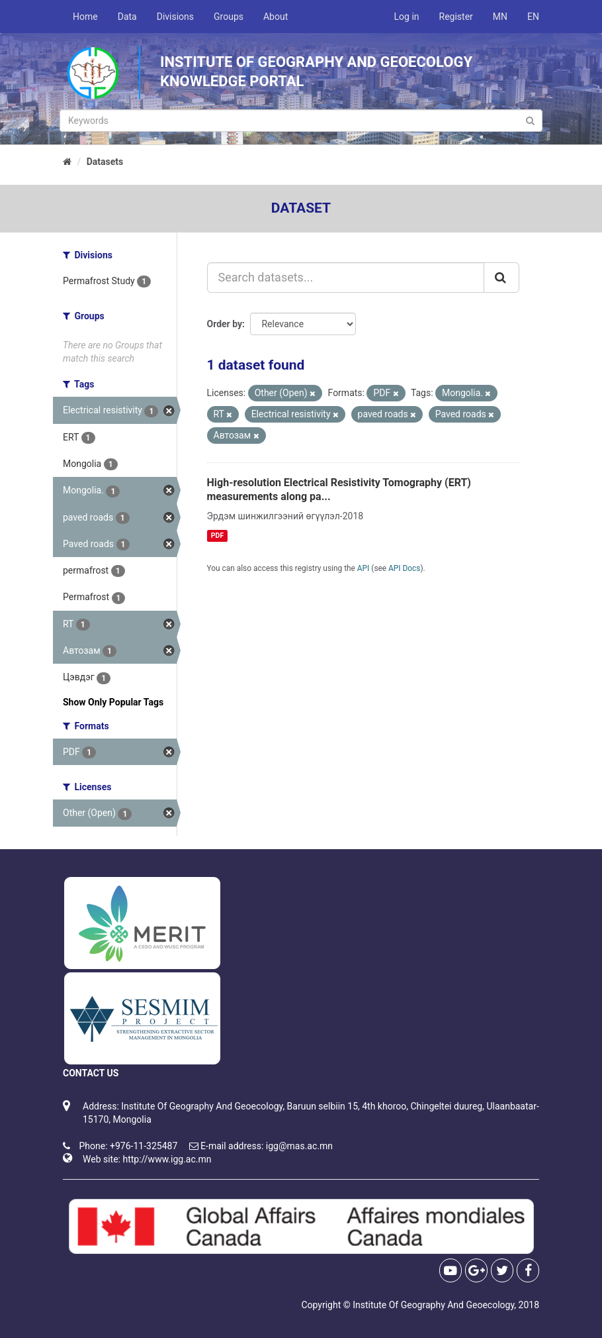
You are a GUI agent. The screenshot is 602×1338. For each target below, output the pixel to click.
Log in (406, 16)
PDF (217, 535)
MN (500, 16)
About (275, 16)
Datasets (105, 161)
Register (456, 16)
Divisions (175, 16)
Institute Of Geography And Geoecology (433, 1305)
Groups (228, 16)
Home (85, 16)
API (363, 568)
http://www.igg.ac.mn (166, 1159)
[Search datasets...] (346, 277)
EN (533, 16)
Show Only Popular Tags (113, 702)
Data (127, 16)
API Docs (404, 568)
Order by (225, 324)
